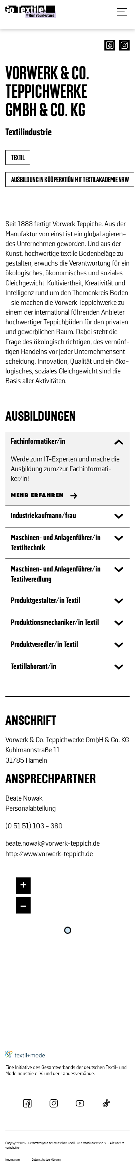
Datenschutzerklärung (46, 1160)
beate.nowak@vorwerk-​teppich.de (52, 843)
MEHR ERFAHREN (37, 495)
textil (17, 158)
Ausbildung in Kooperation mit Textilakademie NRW (70, 180)
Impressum (12, 1160)
